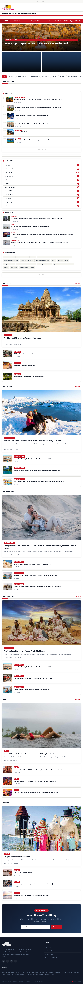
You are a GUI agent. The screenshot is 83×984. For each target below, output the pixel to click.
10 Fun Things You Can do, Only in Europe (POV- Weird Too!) (33, 884)
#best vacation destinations (46, 257)
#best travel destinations (11, 260)
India (54, 76)
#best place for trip (63, 260)
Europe (62, 76)
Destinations (45, 76)
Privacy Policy (49, 954)
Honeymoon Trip (19, 974)
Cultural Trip (59, 972)
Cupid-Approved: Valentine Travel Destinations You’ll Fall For (34, 678)
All (4, 76)
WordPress (78, 981)
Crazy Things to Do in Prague (23, 872)
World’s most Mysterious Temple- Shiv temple (23, 338)
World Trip (29, 974)
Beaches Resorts (38, 974)
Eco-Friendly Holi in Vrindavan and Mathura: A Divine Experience (35, 781)
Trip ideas (76, 972)
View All (77, 283)
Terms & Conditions (50, 957)
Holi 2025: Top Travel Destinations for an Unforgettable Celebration (36, 792)
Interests (11, 76)
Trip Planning (68, 972)
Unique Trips (6, 974)
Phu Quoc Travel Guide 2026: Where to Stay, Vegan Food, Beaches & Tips (38, 575)
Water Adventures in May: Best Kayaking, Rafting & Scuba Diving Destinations (39, 481)
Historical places (49, 974)
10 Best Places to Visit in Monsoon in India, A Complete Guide (44, 21)
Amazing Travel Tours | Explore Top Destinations (19, 13)
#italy (53, 260)
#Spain (32, 267)
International (34, 76)
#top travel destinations (42, 260)
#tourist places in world (44, 264)
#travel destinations (22, 257)
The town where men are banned (24, 365)
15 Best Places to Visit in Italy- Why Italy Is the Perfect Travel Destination (37, 586)
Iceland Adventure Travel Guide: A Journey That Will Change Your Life (33, 441)
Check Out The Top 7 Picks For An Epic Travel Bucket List (32, 459)
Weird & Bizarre (72, 76)
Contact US (48, 951)
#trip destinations (9, 264)
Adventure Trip (22, 76)
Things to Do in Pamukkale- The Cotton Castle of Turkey (32, 895)
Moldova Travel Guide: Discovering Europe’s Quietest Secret (33, 564)
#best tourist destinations (63, 257)
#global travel (24, 267)
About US (47, 947)
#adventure (14, 267)
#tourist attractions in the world (26, 264)
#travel (33, 257)
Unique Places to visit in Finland (17, 857)
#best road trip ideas (27, 260)
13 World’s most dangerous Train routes (27, 354)
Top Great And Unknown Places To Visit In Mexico (24, 651)
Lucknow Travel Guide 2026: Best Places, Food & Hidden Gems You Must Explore (40, 770)
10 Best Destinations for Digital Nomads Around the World (32, 689)
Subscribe (56, 927)
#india (6, 267)
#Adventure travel (9, 257)
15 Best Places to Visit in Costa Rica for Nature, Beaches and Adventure (37, 470)
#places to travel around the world (63, 264)
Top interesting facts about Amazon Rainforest (29, 376)
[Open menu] (79, 13)
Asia (12, 974)
